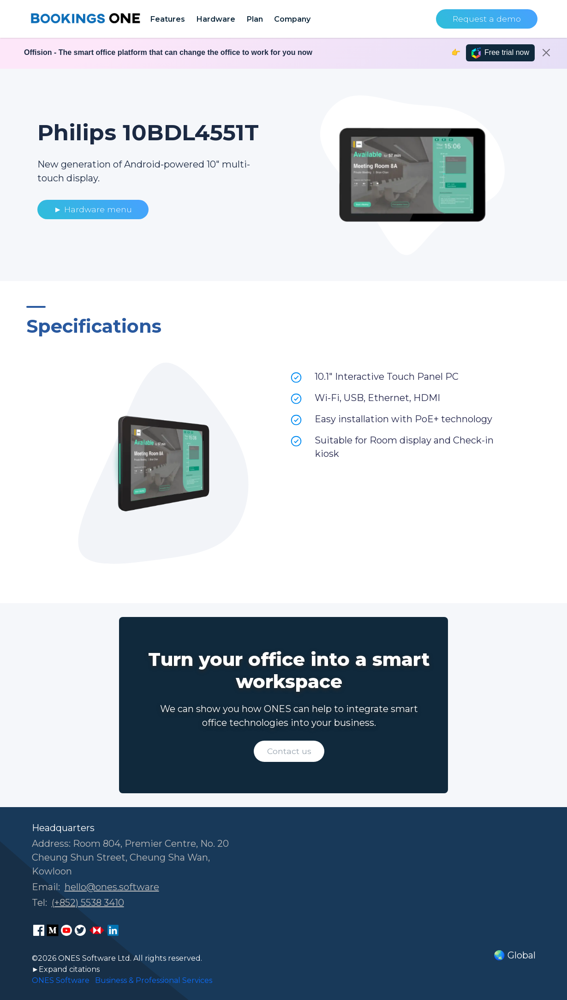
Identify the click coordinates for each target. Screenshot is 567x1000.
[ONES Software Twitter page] (80, 930)
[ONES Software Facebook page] (39, 930)
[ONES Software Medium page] (53, 930)
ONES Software (61, 980)
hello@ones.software (112, 886)
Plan (254, 19)
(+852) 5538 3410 (88, 902)
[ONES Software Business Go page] (97, 930)
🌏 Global (515, 955)
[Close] (546, 53)
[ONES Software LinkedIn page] (113, 930)
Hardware (215, 19)
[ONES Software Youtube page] (66, 930)
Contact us (289, 751)
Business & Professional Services (153, 980)
